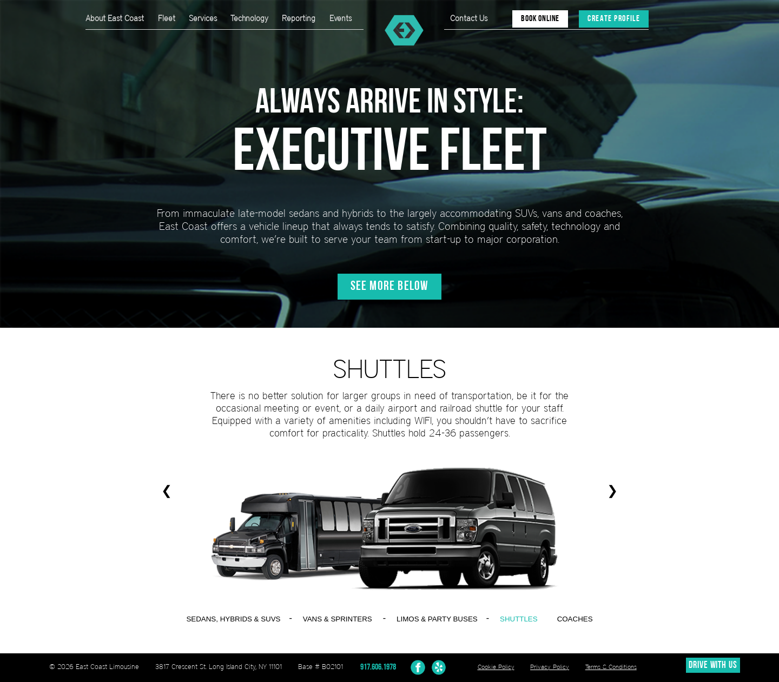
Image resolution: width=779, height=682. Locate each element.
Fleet (166, 18)
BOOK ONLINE (540, 19)
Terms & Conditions (611, 667)
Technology (249, 18)
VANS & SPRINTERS (337, 619)
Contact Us (468, 18)
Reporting (298, 18)
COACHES (575, 619)
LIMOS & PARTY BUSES (437, 619)
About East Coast (114, 18)
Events (340, 18)
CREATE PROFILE (613, 19)
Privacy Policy (549, 667)
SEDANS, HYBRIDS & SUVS (233, 619)
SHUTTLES (519, 619)
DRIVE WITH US (713, 665)
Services (203, 18)
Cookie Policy (496, 667)
